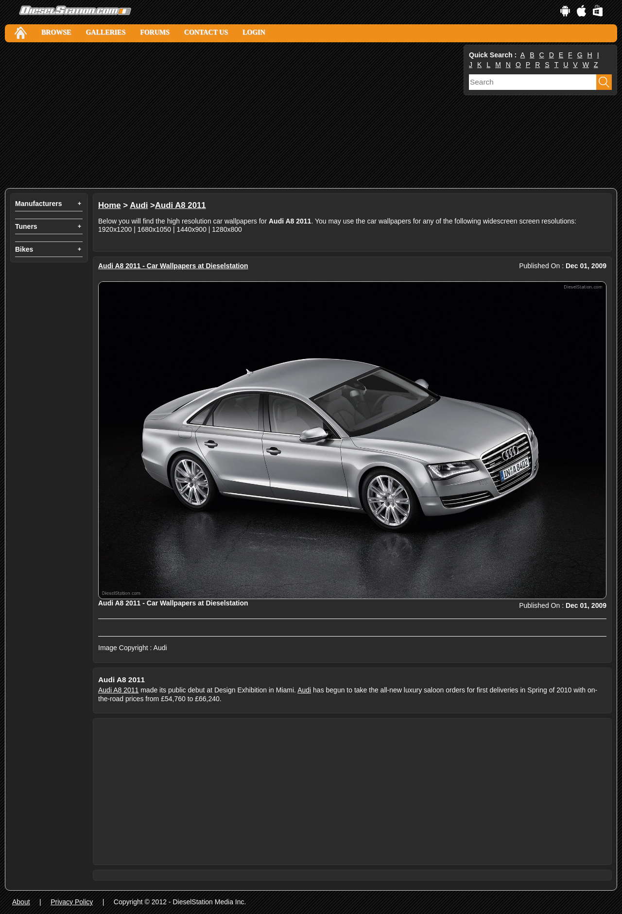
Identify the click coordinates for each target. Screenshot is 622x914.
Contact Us (206, 32)
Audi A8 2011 (180, 205)
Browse (56, 32)
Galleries (105, 32)
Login (253, 32)
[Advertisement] (233, 115)
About (21, 902)
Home (109, 205)
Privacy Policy (72, 902)
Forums (155, 32)
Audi (139, 205)
